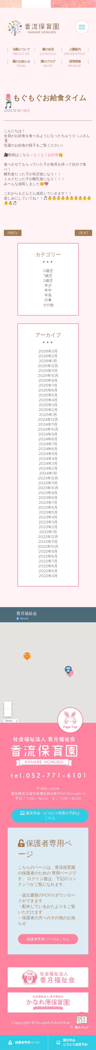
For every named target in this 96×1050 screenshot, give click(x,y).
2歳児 (48, 280)
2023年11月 (48, 483)
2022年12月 (48, 536)
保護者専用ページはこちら (48, 939)
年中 (48, 290)
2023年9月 (48, 492)
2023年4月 (48, 517)
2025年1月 (48, 414)
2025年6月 (48, 390)
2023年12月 (48, 478)
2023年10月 (48, 488)
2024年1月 (48, 473)
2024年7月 (48, 444)
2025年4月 (48, 400)
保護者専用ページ (23, 1042)
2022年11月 (48, 541)
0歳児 (48, 270)
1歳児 (48, 275)
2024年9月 (48, 434)
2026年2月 (48, 356)
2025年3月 (48, 405)
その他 (48, 305)
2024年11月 (48, 424)
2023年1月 (48, 531)
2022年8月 (48, 556)
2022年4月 (48, 575)
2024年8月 (48, 439)
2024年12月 (48, 419)
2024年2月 (48, 468)
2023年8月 (48, 497)
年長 (48, 295)
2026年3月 (48, 351)
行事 (48, 300)
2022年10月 (48, 546)
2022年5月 (48, 571)
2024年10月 (48, 429)
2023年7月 (48, 502)
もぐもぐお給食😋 (48, 154)
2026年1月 (48, 361)
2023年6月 (48, 507)
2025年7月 (48, 385)
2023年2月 (48, 527)
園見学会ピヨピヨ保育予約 (72, 1042)
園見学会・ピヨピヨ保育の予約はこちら (50, 815)
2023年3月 (48, 522)
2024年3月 (48, 463)
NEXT (83, 233)
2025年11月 (48, 370)
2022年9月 (48, 551)
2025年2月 (48, 409)
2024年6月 (48, 448)
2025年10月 (48, 375)
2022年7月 (48, 561)
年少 (48, 285)
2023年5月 (48, 512)
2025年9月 (48, 380)
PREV (13, 233)
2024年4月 (48, 458)
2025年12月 (48, 365)
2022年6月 (48, 566)
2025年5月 (48, 395)
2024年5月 (48, 453)
